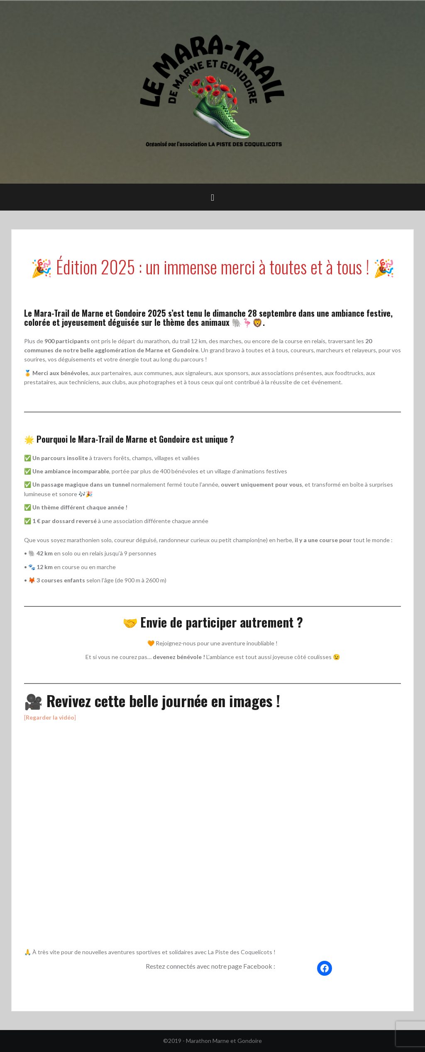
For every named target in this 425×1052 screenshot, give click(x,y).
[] (50, 717)
